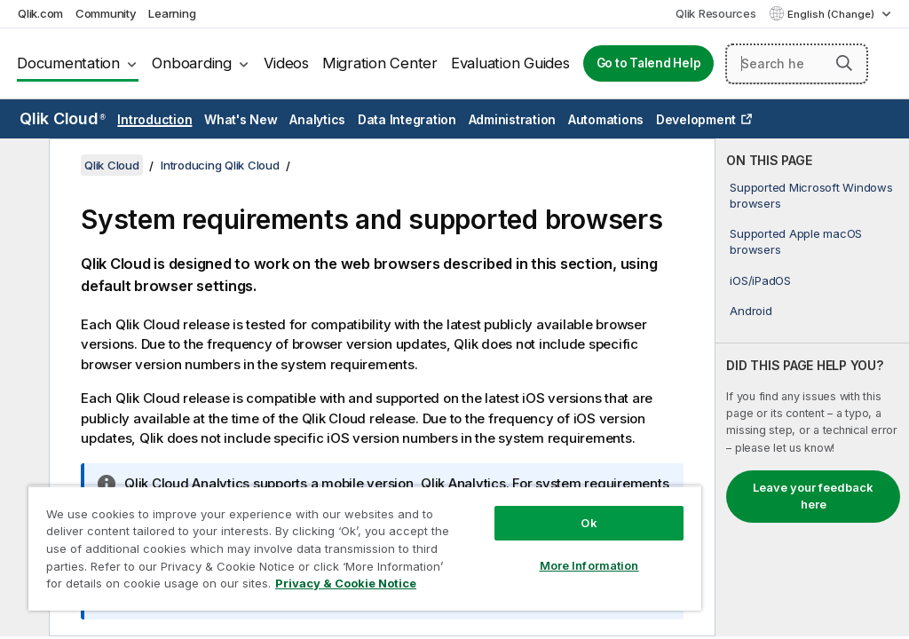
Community (106, 13)
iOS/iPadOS (760, 280)
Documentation (68, 63)
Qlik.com (40, 13)
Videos (286, 63)
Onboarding (192, 63)
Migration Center (380, 63)
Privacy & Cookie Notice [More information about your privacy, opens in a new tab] (345, 583)
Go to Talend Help (649, 63)
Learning (171, 13)
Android (750, 311)
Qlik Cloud (63, 118)
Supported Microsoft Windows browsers (811, 195)
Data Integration (407, 119)
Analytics (317, 119)
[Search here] (796, 64)
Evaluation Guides (510, 63)
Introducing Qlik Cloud (220, 165)
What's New (241, 119)
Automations (606, 119)
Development (696, 119)
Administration (513, 119)
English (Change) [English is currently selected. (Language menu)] (832, 14)
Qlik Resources (716, 13)
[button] (844, 63)
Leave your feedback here (813, 496)
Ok (589, 523)
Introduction (154, 119)
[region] (364, 548)
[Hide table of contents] (22, 166)
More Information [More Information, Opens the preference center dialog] (589, 565)
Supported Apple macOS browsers (796, 241)
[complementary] (812, 387)
